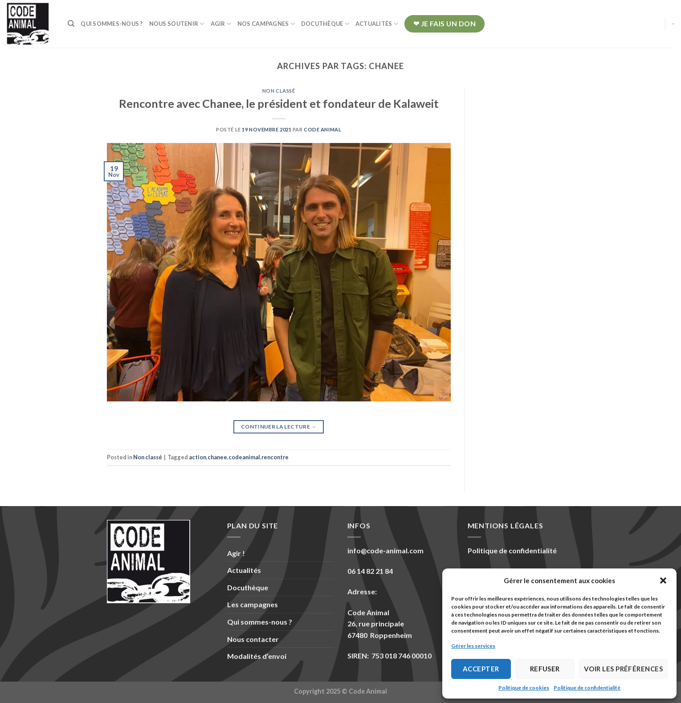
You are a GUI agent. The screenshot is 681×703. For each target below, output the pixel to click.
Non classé (278, 91)
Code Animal (322, 129)
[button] (663, 580)
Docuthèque (325, 24)
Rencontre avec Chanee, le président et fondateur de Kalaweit (279, 103)
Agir (221, 24)
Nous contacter (253, 639)
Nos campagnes (266, 24)
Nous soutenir (176, 24)
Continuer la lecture (279, 426)
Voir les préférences (623, 669)
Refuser (545, 669)
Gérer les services (473, 645)
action (197, 457)
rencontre (275, 457)
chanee (217, 457)
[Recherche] (71, 23)
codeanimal (244, 457)
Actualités (376, 24)
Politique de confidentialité (587, 687)
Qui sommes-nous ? (112, 23)
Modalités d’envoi (256, 656)
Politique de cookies (523, 687)
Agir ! (236, 553)
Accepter (481, 669)
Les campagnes (252, 604)
